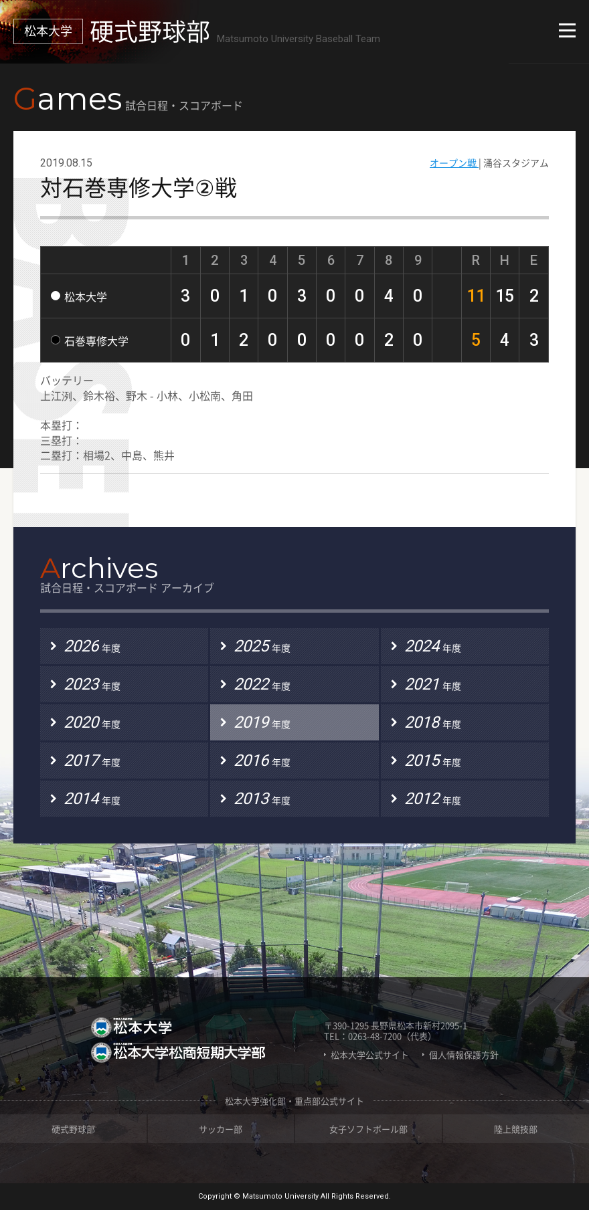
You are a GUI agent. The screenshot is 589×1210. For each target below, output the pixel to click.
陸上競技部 (515, 1128)
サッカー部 (220, 1128)
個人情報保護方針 (464, 1054)
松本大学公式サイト (370, 1054)
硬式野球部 (73, 1128)
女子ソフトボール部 (368, 1128)
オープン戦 (454, 162)
